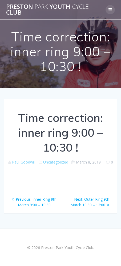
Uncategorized (55, 162)
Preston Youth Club (47, 10)
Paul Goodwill (23, 162)
